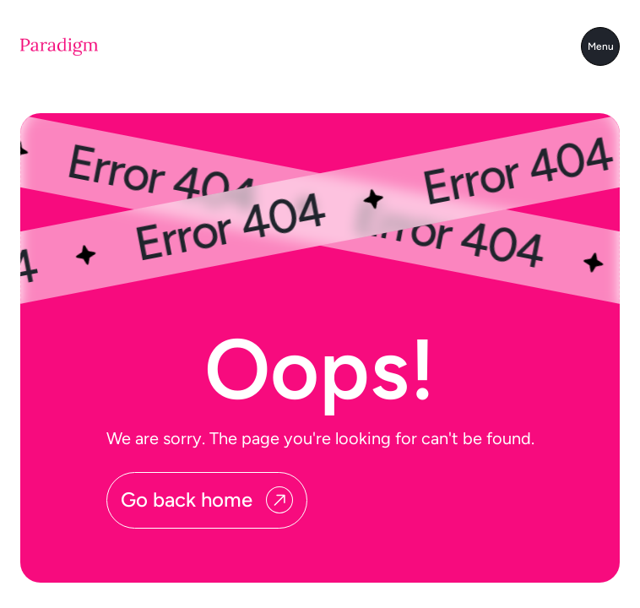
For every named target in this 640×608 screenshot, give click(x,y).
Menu (601, 46)
